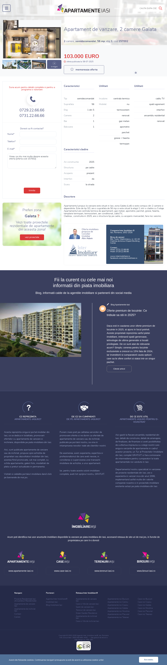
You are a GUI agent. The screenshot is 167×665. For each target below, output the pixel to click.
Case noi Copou (144, 602)
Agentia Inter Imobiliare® (57, 599)
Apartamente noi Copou (118, 605)
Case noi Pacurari (145, 611)
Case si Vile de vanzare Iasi (87, 604)
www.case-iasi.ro (62, 571)
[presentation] (32, 177)
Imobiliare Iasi (52, 602)
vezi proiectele (32, 237)
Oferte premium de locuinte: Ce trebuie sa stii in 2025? (127, 313)
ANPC (86, 637)
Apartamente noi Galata (118, 608)
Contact (17, 614)
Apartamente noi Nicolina (118, 611)
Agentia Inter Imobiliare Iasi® (87, 635)
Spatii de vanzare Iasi (85, 607)
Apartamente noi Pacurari (118, 614)
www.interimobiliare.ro (120, 256)
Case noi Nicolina (145, 608)
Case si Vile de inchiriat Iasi (87, 621)
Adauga (123, 8)
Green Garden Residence (86, 613)
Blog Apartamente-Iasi (120, 305)
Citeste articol (119, 369)
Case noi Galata (144, 605)
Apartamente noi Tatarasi (118, 617)
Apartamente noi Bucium (118, 599)
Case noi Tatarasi (145, 614)
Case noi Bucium (145, 599)
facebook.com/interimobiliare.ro (123, 258)
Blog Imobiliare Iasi (54, 605)
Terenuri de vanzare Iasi (86, 610)
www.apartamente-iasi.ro (21, 571)
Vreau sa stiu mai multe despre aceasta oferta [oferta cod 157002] (31, 161)
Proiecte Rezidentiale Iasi (25, 600)
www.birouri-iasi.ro (146, 571)
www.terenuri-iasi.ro (104, 571)
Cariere (17, 617)
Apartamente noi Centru (118, 602)
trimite (32, 190)
